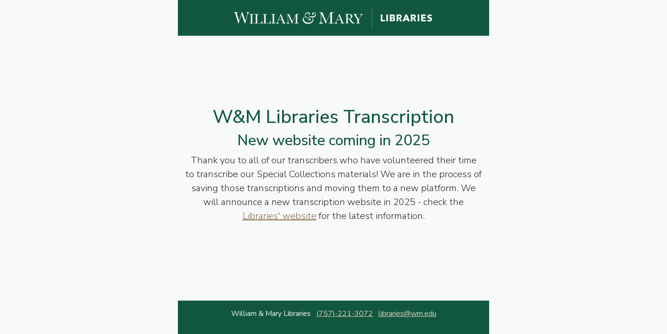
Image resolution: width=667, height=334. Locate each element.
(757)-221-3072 (344, 313)
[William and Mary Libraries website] (333, 17)
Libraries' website (279, 216)
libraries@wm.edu (407, 313)
